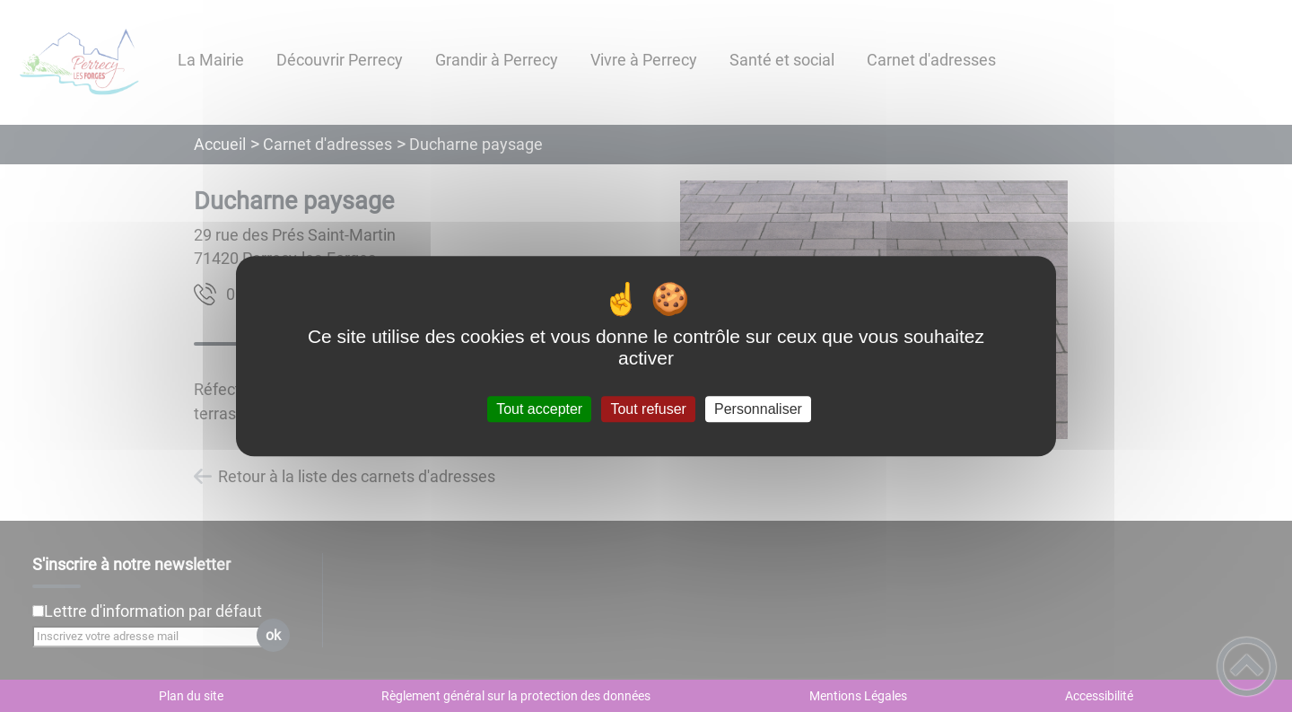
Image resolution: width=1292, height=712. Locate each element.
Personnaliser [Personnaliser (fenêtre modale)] (758, 409)
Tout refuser (647, 409)
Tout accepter (539, 409)
